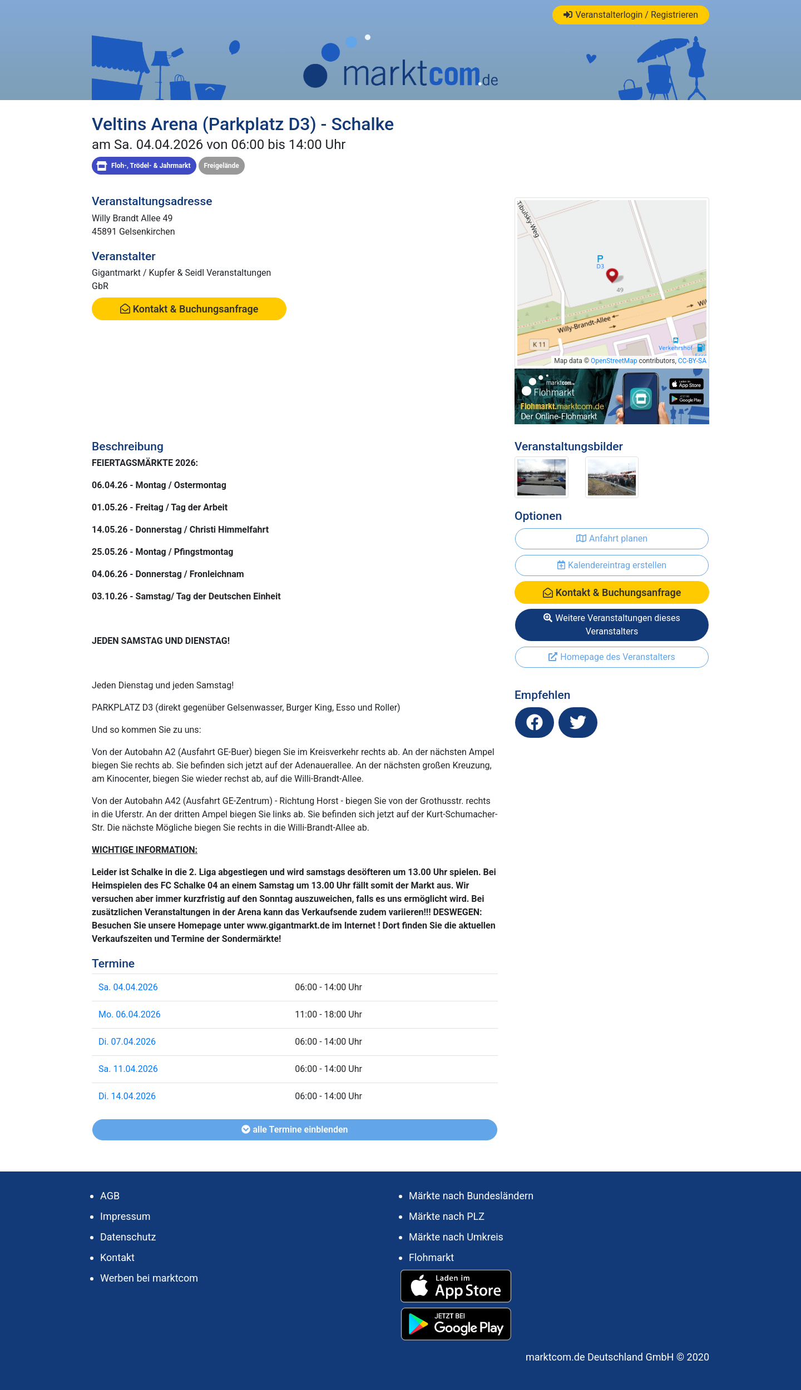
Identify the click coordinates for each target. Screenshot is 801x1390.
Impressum (125, 1216)
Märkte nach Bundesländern (471, 1196)
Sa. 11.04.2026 (128, 1069)
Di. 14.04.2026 (127, 1096)
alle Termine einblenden (294, 1129)
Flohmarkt (431, 1257)
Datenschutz (128, 1237)
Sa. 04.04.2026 (128, 987)
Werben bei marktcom (149, 1278)
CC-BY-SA (692, 361)
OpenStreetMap (614, 361)
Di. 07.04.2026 (127, 1041)
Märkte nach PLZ (446, 1216)
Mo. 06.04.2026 (129, 1014)
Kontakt (117, 1257)
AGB (110, 1196)
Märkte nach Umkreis (456, 1237)
